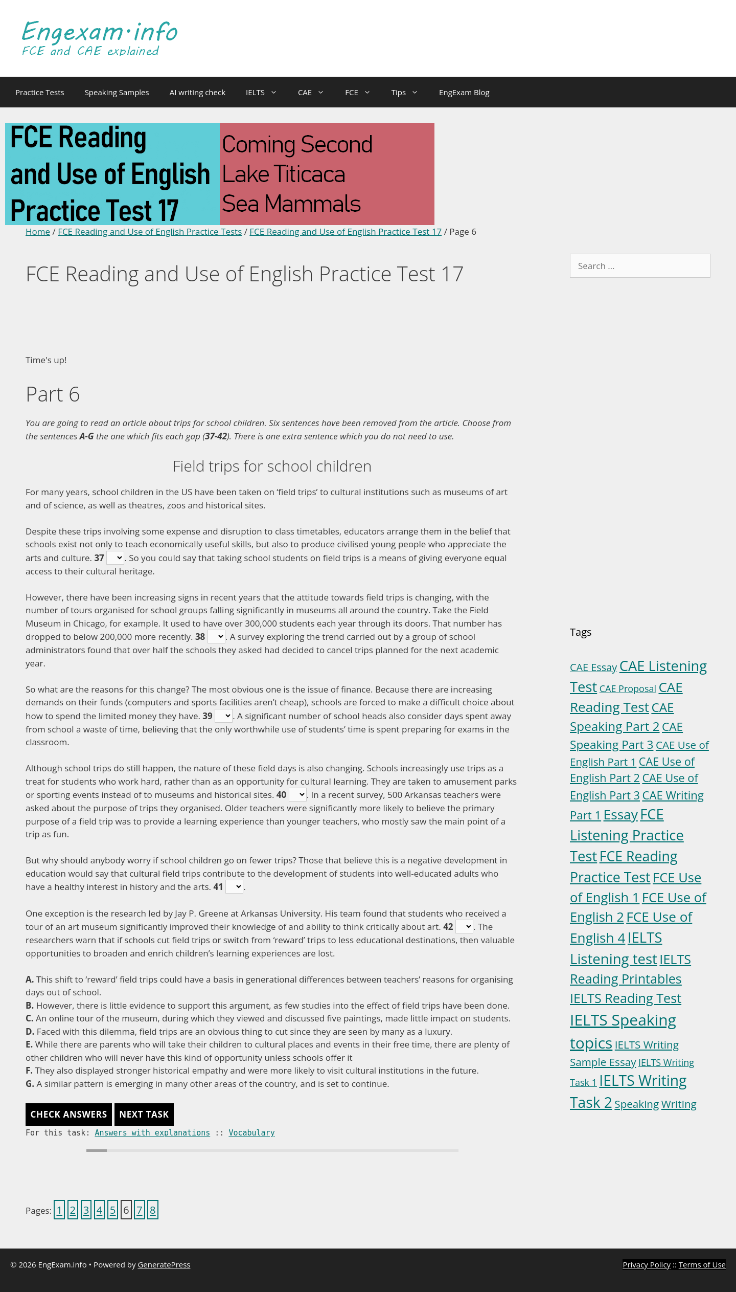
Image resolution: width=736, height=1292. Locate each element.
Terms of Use (702, 1264)
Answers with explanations (152, 1133)
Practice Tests (39, 92)
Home (38, 231)
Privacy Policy (647, 1264)
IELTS (267, 92)
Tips (410, 92)
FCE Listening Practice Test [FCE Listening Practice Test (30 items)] (627, 835)
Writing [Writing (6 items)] (679, 1104)
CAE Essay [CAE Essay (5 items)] (593, 667)
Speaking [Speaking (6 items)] (636, 1104)
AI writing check (197, 92)
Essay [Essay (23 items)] (621, 814)
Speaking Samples (117, 92)
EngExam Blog (464, 92)
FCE (363, 92)
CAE (316, 92)
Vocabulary (251, 1133)
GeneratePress (163, 1264)
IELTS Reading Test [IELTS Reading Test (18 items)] (625, 998)
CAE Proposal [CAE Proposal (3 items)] (628, 688)
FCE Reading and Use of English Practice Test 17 (345, 231)
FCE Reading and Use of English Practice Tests (150, 231)
